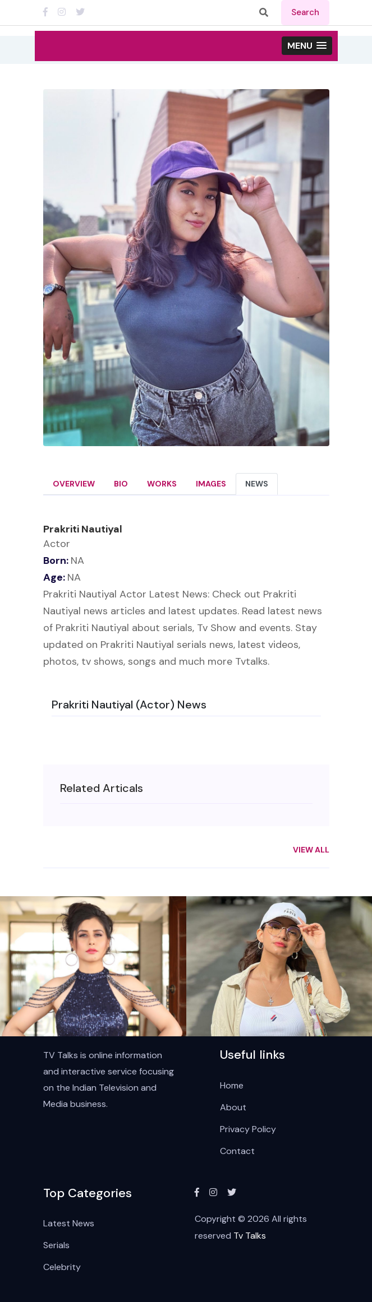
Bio (121, 484)
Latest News (68, 1223)
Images (211, 484)
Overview (74, 484)
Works (162, 484)
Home (232, 1085)
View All (311, 850)
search (305, 12)
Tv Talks (249, 1235)
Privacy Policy (248, 1129)
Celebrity (62, 1267)
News (256, 484)
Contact (237, 1151)
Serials (56, 1245)
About (233, 1107)
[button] (307, 45)
